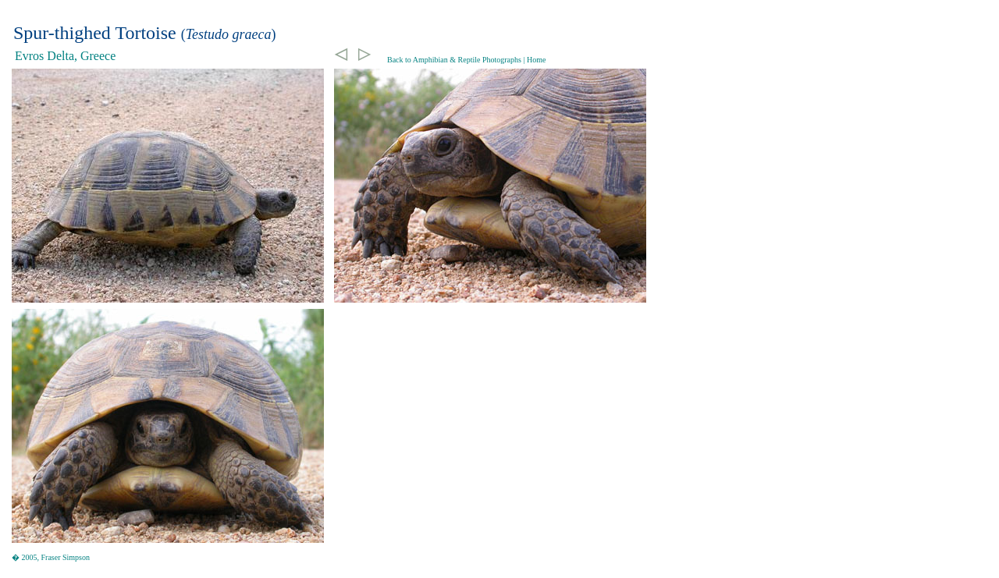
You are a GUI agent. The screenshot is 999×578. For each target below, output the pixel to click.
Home (536, 59)
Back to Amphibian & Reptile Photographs (454, 59)
